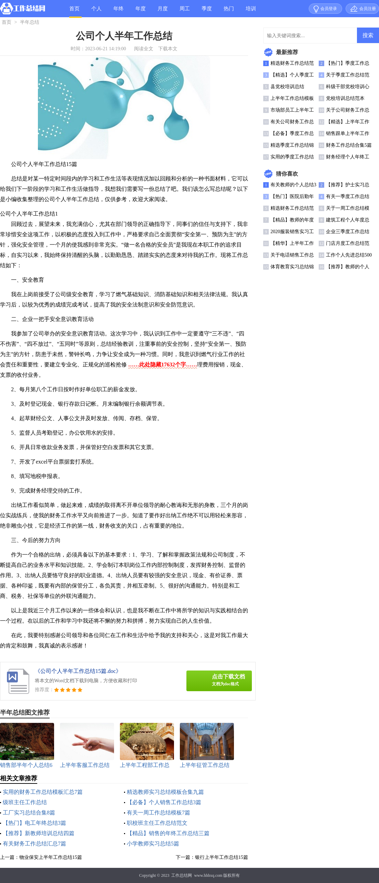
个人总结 (96, 11)
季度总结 (207, 11)
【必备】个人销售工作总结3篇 (164, 802)
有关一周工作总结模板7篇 (158, 813)
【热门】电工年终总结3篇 (34, 823)
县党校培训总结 (287, 86)
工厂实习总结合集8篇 (29, 813)
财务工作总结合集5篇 (349, 145)
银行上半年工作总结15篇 (221, 857)
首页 (74, 8)
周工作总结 (185, 11)
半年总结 (29, 22)
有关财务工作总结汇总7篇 (34, 843)
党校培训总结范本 (345, 98)
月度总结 (162, 11)
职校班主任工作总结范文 (157, 823)
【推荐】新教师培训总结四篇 (38, 833)
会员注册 (367, 8)
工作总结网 (181, 875)
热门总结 (229, 11)
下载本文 (167, 48)
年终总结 (118, 11)
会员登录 (328, 8)
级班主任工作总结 (25, 802)
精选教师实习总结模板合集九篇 (165, 792)
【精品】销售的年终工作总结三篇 (168, 833)
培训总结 (251, 11)
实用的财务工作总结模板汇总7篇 (43, 792)
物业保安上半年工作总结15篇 (50, 857)
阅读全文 (143, 48)
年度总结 (140, 11)
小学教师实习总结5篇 (153, 843)
